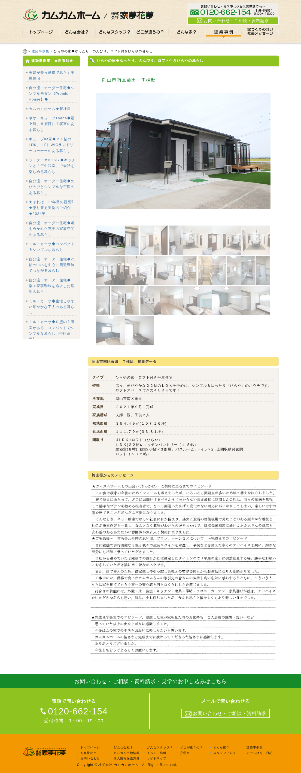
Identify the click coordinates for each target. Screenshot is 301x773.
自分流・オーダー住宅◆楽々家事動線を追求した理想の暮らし (52, 286)
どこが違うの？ (191, 747)
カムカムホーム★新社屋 (50, 109)
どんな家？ (221, 747)
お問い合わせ (90, 758)
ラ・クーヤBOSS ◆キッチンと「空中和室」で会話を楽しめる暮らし (52, 166)
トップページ (90, 747)
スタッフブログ (224, 752)
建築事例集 (40, 51)
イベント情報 (156, 752)
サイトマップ (156, 758)
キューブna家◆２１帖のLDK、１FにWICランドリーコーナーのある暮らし (51, 145)
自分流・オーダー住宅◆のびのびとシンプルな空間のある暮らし (52, 187)
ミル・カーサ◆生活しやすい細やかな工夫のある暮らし (52, 307)
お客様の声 (88, 752)
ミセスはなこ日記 (260, 752)
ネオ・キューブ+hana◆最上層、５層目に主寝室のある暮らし (52, 124)
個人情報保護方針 (127, 758)
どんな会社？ (123, 747)
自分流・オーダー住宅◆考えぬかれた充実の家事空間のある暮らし (52, 229)
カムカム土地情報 (127, 752)
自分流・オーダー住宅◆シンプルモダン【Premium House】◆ (52, 94)
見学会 (185, 752)
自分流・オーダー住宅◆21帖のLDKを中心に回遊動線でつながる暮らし (52, 265)
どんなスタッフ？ (160, 747)
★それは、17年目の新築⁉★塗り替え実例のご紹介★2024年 (51, 208)
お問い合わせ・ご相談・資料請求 (233, 20)
